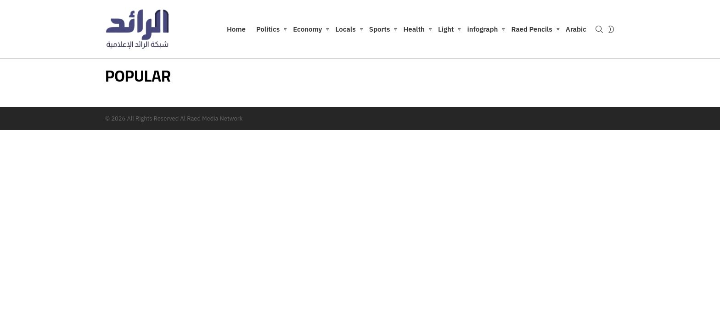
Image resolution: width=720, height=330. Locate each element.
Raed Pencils (531, 30)
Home (236, 29)
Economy (307, 30)
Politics (268, 30)
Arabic (576, 29)
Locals (346, 30)
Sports (379, 30)
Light (446, 30)
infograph (482, 30)
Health (414, 30)
